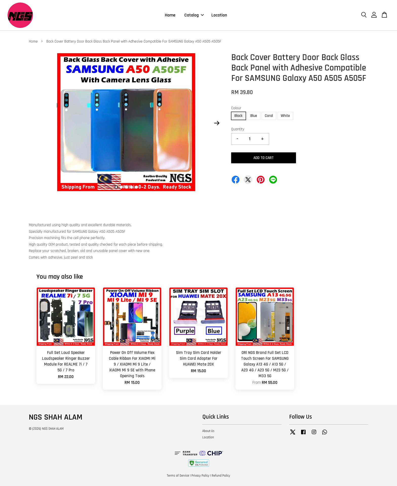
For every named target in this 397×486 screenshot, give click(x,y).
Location (219, 15)
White (285, 115)
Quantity (237, 129)
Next (216, 123)
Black (238, 115)
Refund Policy (221, 476)
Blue (253, 115)
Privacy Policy (200, 476)
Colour (236, 108)
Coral (269, 115)
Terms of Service (178, 476)
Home (170, 15)
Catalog (194, 15)
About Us (208, 431)
